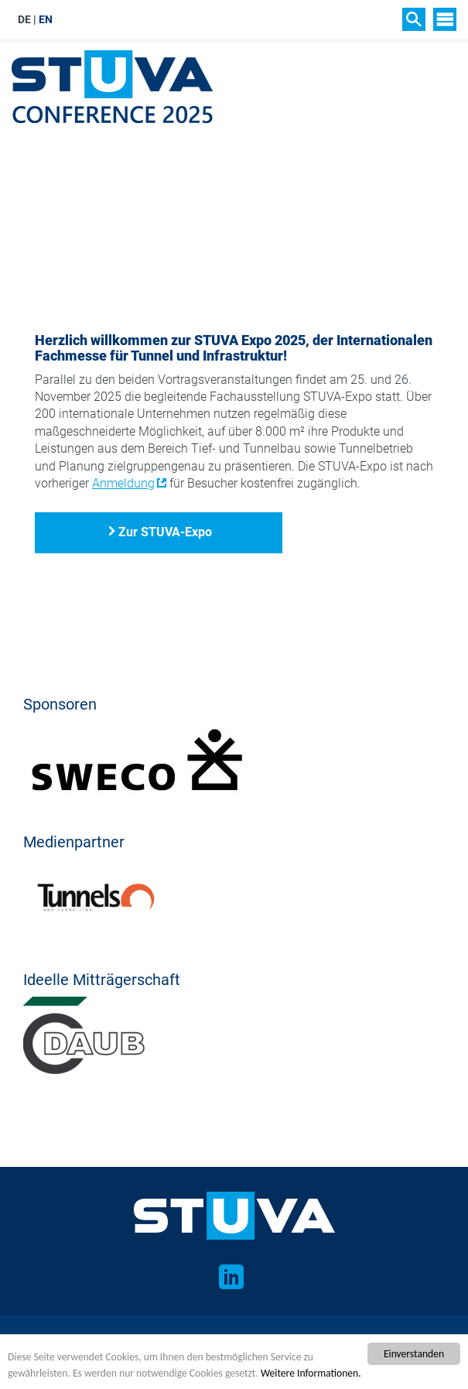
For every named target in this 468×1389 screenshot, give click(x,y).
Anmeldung (123, 483)
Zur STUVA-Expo (165, 532)
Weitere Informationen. (311, 1373)
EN (46, 19)
